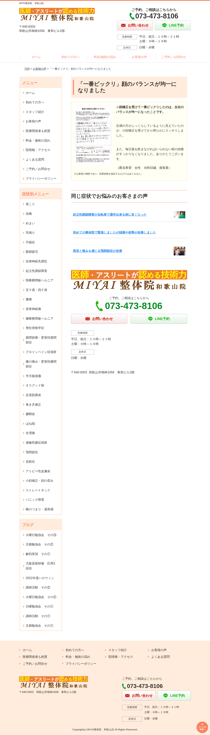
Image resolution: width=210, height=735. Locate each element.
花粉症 (30, 461)
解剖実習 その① (38, 554)
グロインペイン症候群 (41, 352)
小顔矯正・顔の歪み (39, 480)
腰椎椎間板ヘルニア (39, 318)
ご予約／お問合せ (173, 57)
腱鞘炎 (30, 414)
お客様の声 (139, 57)
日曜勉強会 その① (39, 606)
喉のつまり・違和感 (39, 509)
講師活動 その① (38, 616)
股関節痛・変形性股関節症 (41, 340)
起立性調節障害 (36, 271)
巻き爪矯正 (33, 404)
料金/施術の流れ (105, 57)
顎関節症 (32, 452)
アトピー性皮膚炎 (38, 471)
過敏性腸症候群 (36, 442)
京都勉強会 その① (39, 625)
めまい (30, 223)
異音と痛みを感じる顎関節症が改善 (97, 251)
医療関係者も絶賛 (38, 131)
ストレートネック (38, 490)
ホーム (36, 57)
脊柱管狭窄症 (35, 328)
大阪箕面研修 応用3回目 (40, 566)
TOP (27, 68)
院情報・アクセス (38, 150)
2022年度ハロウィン (40, 578)
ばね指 (30, 423)
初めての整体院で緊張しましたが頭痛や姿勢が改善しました (114, 232)
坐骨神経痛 (33, 309)
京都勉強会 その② (39, 544)
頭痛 (29, 213)
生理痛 (30, 433)
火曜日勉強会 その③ (41, 535)
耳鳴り (30, 232)
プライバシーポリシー (41, 178)
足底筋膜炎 (33, 395)
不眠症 (30, 242)
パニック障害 (35, 499)
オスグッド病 (35, 385)
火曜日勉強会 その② (41, 597)
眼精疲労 (32, 251)
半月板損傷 (33, 376)
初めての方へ (70, 57)
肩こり (30, 204)
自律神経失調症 (36, 261)
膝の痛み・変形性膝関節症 (41, 364)
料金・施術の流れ (38, 140)
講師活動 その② (38, 587)
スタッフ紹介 (35, 112)
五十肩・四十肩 (36, 290)
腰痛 (29, 299)
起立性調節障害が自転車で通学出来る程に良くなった (110, 214)
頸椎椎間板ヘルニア (39, 280)
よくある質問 (35, 159)
